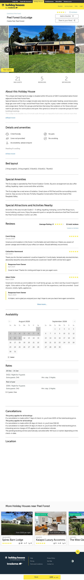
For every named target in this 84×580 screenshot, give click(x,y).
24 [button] (15, 347)
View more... (42, 304)
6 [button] (28, 333)
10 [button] (15, 338)
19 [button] (24, 342)
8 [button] (38, 333)
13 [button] (29, 338)
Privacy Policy (51, 558)
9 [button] (10, 338)
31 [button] (15, 351)
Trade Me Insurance (26, 1)
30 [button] (10, 351)
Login (81, 6)
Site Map (49, 561)
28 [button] (34, 347)
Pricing (32, 561)
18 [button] (19, 342)
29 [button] (38, 347)
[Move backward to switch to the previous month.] (10, 321)
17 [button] (15, 342)
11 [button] (19, 338)
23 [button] (10, 347)
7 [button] (33, 333)
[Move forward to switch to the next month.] (74, 321)
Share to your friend (67, 20)
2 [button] (10, 333)
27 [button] (29, 347)
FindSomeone (49, 1)
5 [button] (24, 333)
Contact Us (50, 564)
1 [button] (38, 329)
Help (31, 558)
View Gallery (7, 70)
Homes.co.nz (68, 1)
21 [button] (33, 342)
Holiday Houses (38, 1)
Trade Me (15, 1)
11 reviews (73, 12)
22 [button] (38, 342)
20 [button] (29, 342)
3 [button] (64, 329)
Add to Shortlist (67, 16)
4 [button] (19, 333)
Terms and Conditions (36, 564)
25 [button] (19, 347)
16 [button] (10, 342)
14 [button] (33, 338)
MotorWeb (59, 1)
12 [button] (24, 338)
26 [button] (24, 347)
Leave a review (72, 228)
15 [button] (38, 338)
